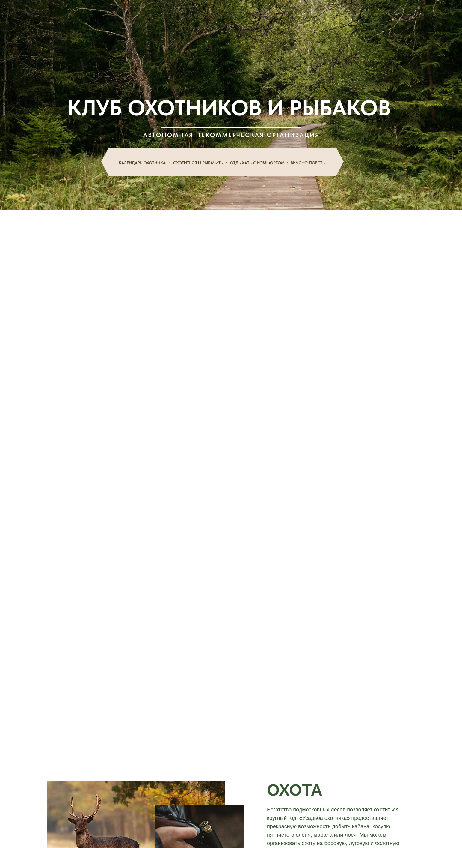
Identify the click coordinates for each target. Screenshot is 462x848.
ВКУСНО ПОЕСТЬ (308, 162)
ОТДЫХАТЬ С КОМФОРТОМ (257, 162)
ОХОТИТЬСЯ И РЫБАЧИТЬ (198, 162)
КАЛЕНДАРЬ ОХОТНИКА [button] (142, 162)
